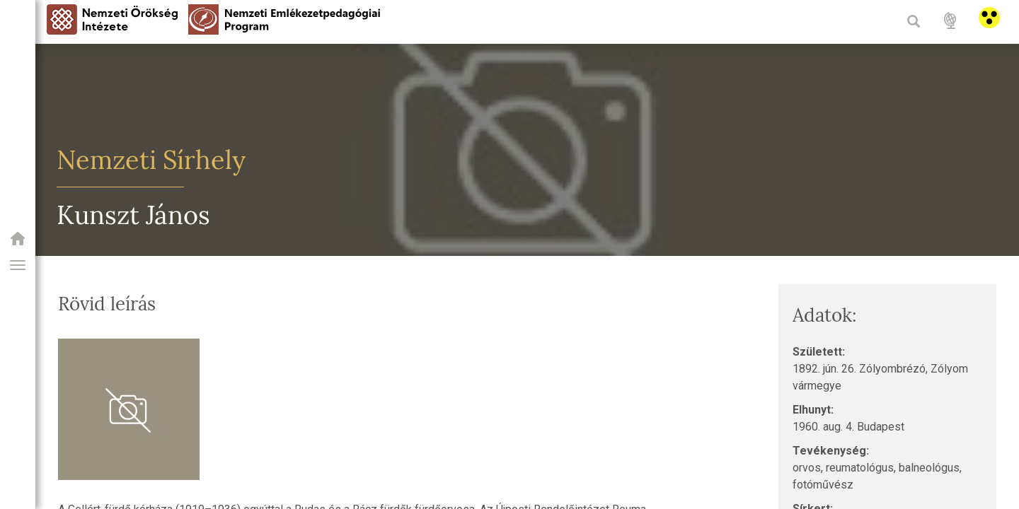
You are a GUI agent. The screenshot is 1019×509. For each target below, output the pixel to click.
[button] (17, 265)
